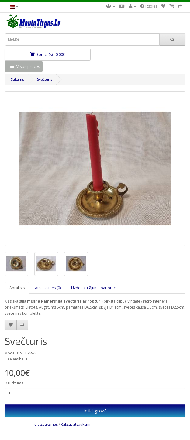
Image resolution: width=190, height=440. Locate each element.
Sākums (17, 79)
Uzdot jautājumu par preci (93, 287)
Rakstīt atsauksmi (75, 424)
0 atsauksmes (46, 424)
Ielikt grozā (95, 411)
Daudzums (14, 383)
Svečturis (44, 79)
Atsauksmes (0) (48, 287)
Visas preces (24, 66)
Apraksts (17, 287)
